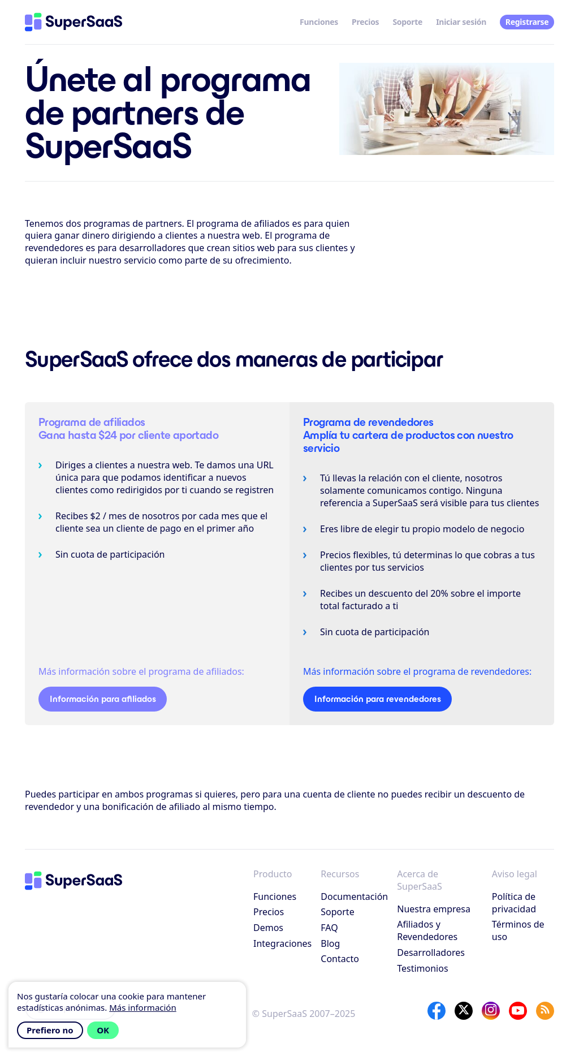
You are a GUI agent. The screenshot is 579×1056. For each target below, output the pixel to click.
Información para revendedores (377, 699)
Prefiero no (50, 1030)
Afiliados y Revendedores (427, 930)
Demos (268, 927)
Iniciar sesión (461, 21)
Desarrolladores (431, 952)
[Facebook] (436, 1011)
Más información (142, 1007)
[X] (464, 1011)
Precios (365, 21)
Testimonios (422, 968)
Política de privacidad (514, 902)
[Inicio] (73, 22)
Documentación (354, 896)
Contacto (340, 958)
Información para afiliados (103, 699)
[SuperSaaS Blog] (545, 1011)
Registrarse (527, 21)
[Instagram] (491, 1011)
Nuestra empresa (433, 909)
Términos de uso (518, 930)
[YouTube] (518, 1011)
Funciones (319, 21)
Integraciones (282, 943)
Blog (330, 943)
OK (103, 1030)
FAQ (329, 927)
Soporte (407, 21)
